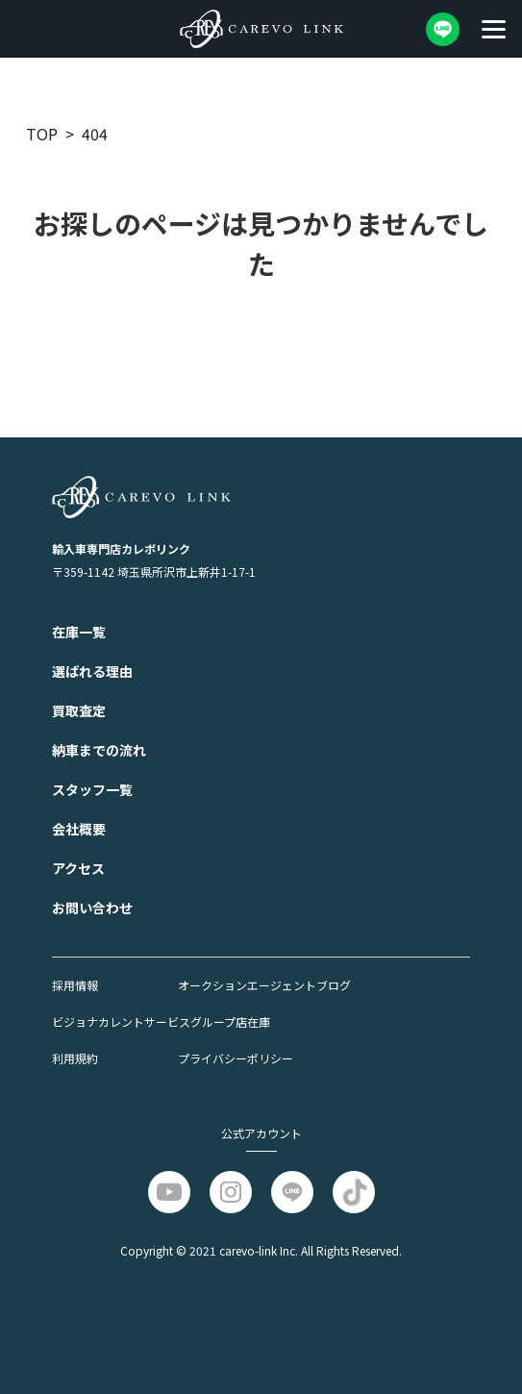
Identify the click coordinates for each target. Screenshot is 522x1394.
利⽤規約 (75, 1058)
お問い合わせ (92, 907)
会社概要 (79, 828)
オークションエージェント (247, 985)
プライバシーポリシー (235, 1058)
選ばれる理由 (92, 671)
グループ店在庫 (230, 1021)
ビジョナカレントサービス (121, 1021)
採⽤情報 (75, 985)
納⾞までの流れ (99, 749)
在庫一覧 (79, 631)
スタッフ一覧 (92, 789)
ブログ (333, 985)
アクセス (78, 868)
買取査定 (79, 710)
